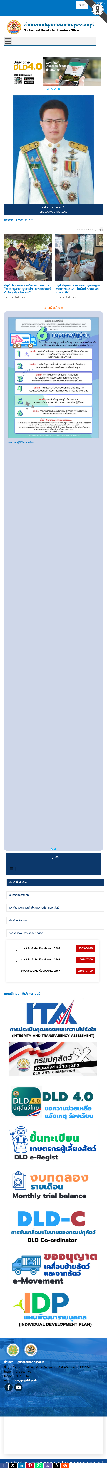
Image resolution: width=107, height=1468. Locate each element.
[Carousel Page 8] (92, 229)
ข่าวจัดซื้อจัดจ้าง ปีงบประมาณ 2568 (40, 959)
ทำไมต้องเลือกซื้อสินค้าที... (20, 575)
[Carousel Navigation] (97, 229)
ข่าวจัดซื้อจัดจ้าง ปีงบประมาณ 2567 (40, 971)
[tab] (55, 882)
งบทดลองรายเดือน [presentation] (19, 895)
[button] (48, 89)
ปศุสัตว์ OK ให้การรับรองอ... (21, 707)
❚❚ (101, 229)
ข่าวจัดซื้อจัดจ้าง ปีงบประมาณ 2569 (40, 948)
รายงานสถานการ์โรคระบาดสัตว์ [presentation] (26, 933)
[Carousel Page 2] (79, 229)
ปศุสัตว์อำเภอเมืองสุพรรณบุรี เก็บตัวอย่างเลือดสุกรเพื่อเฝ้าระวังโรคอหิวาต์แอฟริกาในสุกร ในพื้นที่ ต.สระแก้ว (28, 288)
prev (96, 230)
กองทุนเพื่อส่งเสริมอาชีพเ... (21, 839)
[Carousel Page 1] (77, 229)
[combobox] (82, 5)
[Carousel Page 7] (90, 229)
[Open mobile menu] (8, 41)
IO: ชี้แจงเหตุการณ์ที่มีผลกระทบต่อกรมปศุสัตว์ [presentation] (34, 908)
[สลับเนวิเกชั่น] (12, 868)
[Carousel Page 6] (88, 229)
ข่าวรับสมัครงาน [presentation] (18, 920)
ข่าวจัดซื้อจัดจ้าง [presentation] (18, 882)
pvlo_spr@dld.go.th (25, 1381)
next (99, 230)
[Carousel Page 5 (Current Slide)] (86, 229)
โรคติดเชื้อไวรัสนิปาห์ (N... (20, 442)
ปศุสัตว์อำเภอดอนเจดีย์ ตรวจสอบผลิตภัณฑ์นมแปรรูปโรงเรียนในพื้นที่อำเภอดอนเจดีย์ (76, 288)
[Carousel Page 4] (84, 229)
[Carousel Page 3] (82, 229)
